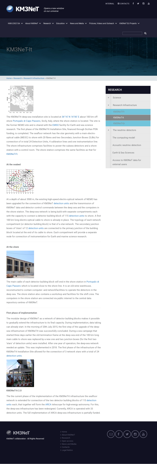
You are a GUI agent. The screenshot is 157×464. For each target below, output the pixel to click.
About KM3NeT (31, 23)
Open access (66, 441)
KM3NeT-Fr (11, 154)
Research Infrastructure (34, 78)
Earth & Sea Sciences (123, 152)
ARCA (48, 404)
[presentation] (128, 97)
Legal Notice (66, 450)
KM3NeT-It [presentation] (118, 117)
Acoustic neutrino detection (127, 145)
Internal (109, 4)
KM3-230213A (14, 23)
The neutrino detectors (122, 130)
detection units (61, 203)
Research (47, 23)
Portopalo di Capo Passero (26, 121)
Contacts (123, 4)
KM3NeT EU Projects (128, 23)
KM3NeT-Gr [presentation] (119, 123)
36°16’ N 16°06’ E (70, 116)
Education (60, 23)
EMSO (55, 125)
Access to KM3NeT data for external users (127, 162)
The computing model (124, 137)
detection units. (14, 355)
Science (114, 97)
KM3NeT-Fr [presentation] (118, 111)
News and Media (77, 23)
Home (9, 78)
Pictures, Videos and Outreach (101, 23)
